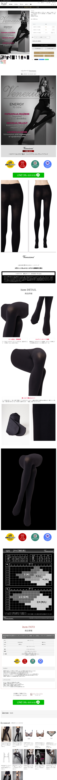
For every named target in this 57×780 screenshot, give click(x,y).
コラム (39, 2)
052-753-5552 (46, 0)
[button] (51, 4)
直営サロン (42, 2)
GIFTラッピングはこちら (44, 52)
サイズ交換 (49, 55)
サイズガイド (39, 55)
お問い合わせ (54, 2)
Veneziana (32, 10)
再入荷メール (53, 32)
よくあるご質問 (48, 2)
